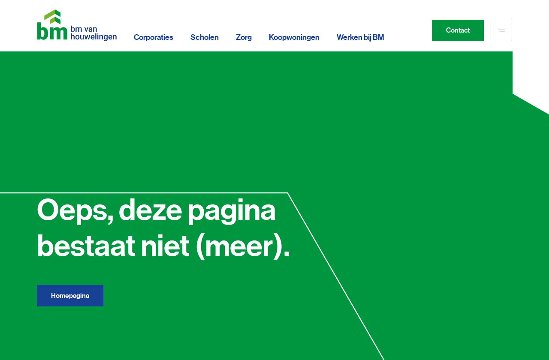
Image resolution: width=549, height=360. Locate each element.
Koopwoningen (294, 37)
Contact (458, 30)
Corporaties (153, 37)
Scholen (204, 37)
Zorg (244, 37)
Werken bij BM (360, 37)
